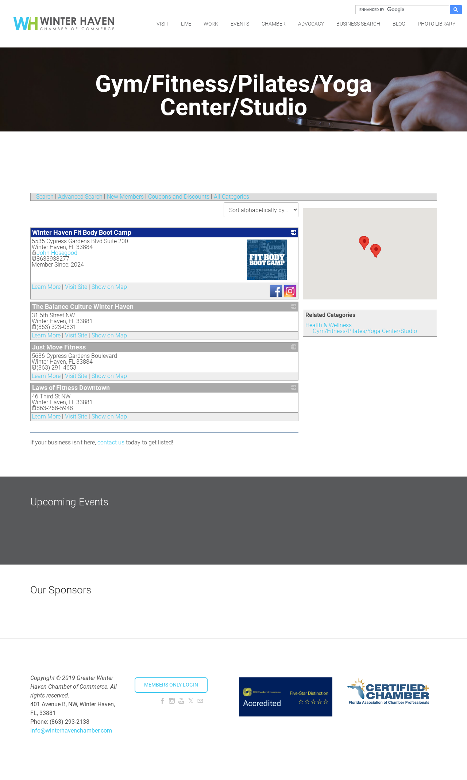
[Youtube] (181, 700)
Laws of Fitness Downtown (71, 387)
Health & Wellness (328, 325)
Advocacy (311, 24)
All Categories (231, 196)
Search (45, 196)
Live (186, 24)
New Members (125, 196)
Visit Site (76, 286)
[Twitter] (191, 700)
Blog (399, 24)
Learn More (46, 286)
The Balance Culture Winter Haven (83, 306)
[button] (376, 251)
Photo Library (436, 24)
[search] (401, 10)
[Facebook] (162, 700)
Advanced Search (80, 196)
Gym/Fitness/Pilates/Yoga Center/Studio (365, 331)
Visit (163, 24)
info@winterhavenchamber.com (71, 730)
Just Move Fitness (59, 347)
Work (211, 24)
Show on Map (109, 286)
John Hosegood (54, 252)
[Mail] (200, 700)
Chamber (274, 24)
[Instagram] (172, 700)
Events (240, 24)
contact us (110, 442)
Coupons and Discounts (178, 196)
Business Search (358, 24)
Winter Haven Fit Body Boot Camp (81, 232)
